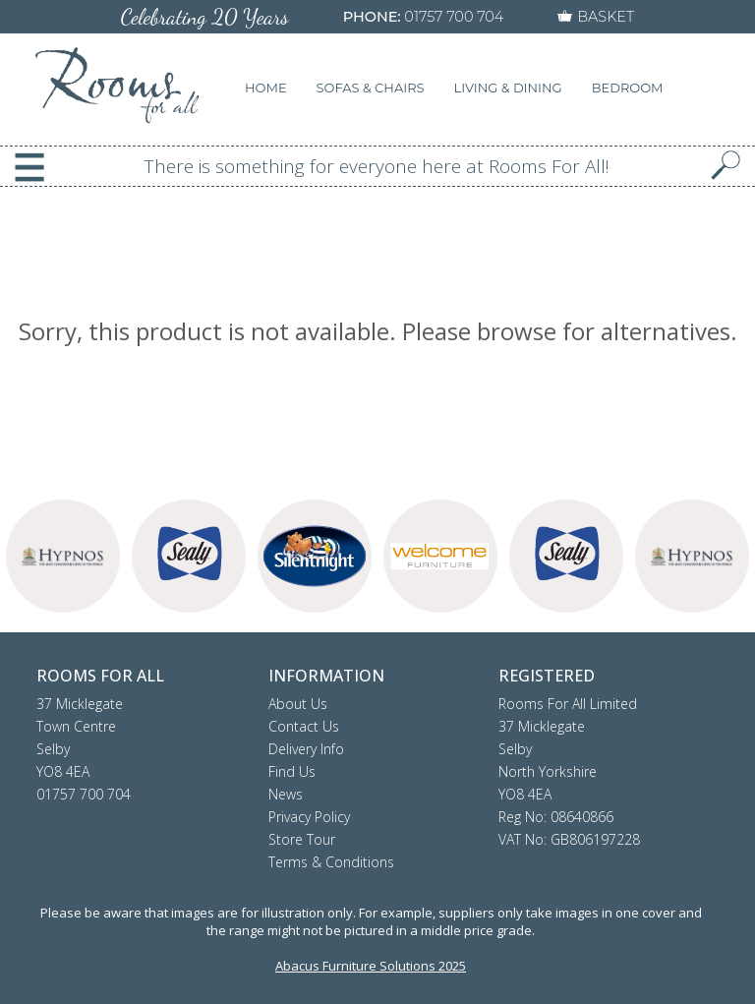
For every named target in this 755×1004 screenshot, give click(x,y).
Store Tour (301, 839)
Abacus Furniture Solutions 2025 (370, 965)
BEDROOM (628, 87)
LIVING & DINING (508, 87)
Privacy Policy (309, 816)
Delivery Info (306, 748)
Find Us (292, 771)
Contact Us (303, 726)
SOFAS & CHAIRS (371, 87)
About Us (297, 703)
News (285, 794)
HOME (266, 87)
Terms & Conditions (331, 862)
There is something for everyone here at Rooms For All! (377, 166)
